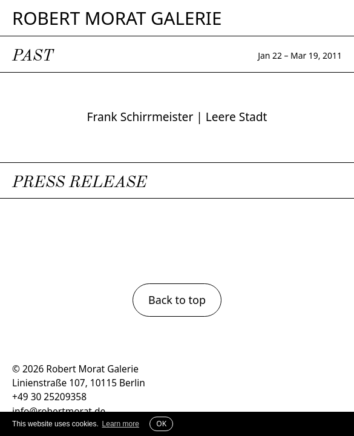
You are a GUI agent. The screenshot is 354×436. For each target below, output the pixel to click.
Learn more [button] (120, 424)
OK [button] (161, 423)
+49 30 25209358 (49, 396)
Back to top (177, 299)
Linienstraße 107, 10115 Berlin (78, 382)
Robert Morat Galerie (116, 18)
